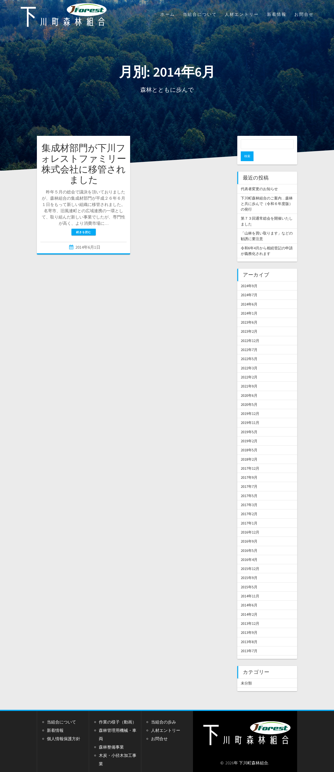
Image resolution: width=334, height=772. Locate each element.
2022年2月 (249, 367)
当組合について (200, 14)
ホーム (167, 14)
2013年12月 (250, 613)
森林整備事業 (111, 737)
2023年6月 (249, 312)
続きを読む (83, 232)
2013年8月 (249, 632)
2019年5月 (249, 422)
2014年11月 (250, 586)
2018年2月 (249, 449)
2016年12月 (250, 522)
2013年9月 (249, 622)
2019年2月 (249, 431)
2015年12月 (250, 559)
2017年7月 (249, 476)
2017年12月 (250, 458)
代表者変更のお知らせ (259, 179)
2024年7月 (249, 285)
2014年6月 (249, 595)
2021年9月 (249, 376)
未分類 (246, 673)
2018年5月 (249, 440)
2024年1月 (249, 303)
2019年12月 (250, 403)
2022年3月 (249, 358)
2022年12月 (250, 331)
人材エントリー (242, 14)
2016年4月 (249, 549)
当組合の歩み (163, 712)
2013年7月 (249, 641)
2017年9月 (249, 467)
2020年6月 (249, 385)
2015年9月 (249, 568)
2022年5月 (249, 349)
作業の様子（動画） (117, 712)
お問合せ (304, 14)
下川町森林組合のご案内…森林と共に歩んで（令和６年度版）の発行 (267, 194)
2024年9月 (249, 276)
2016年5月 (249, 540)
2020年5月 (249, 394)
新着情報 (276, 14)
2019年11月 (250, 412)
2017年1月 (249, 513)
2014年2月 (249, 604)
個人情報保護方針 (63, 729)
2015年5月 (249, 577)
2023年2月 (249, 321)
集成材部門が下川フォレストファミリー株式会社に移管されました (83, 164)
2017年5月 (249, 486)
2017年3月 (249, 495)
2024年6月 (249, 294)
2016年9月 (249, 531)
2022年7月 (249, 340)
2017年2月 (249, 504)
